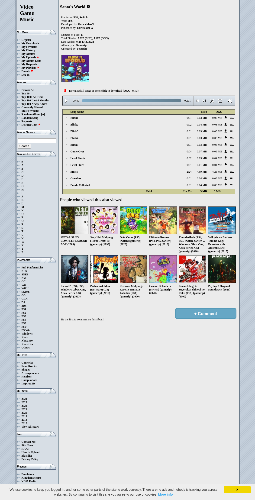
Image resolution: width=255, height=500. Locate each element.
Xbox (25, 337)
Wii (24, 285)
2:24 (189, 171)
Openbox (76, 178)
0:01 (189, 117)
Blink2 (74, 124)
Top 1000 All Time (32, 97)
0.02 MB (217, 117)
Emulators (28, 474)
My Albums (29, 53)
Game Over (77, 151)
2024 (24, 398)
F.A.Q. (25, 448)
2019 (24, 416)
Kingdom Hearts (32, 477)
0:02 (189, 124)
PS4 (24, 319)
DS (23, 302)
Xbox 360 (27, 340)
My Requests (29, 64)
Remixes (27, 376)
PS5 (24, 323)
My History (28, 50)
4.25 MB (217, 171)
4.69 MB (202, 171)
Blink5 (74, 144)
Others (26, 347)
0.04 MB (202, 124)
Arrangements (30, 373)
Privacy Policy (30, 459)
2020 (24, 412)
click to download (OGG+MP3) (120, 90)
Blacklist (27, 455)
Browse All (28, 90)
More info (165, 494)
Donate (27, 71)
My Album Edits (31, 60)
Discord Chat (31, 124)
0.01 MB (202, 165)
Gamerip (81, 45)
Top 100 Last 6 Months (35, 100)
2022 (24, 405)
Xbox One (28, 344)
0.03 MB (202, 117)
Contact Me (29, 441)
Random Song (30, 117)
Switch (26, 292)
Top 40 (26, 93)
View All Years (30, 426)
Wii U (25, 288)
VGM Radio (29, 481)
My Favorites (29, 46)
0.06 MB (217, 151)
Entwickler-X (86, 24)
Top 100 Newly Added (35, 104)
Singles (26, 369)
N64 (24, 278)
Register (27, 40)
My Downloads (30, 43)
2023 (24, 402)
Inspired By (29, 383)
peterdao (82, 48)
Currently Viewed (32, 107)
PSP (24, 326)
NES (24, 271)
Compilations (30, 380)
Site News (27, 445)
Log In (25, 74)
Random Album (31, 114)
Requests (27, 121)
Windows (27, 333)
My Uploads (30, 57)
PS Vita (26, 330)
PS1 (24, 309)
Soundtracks (29, 366)
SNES (25, 274)
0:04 (189, 151)
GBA (25, 298)
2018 (24, 419)
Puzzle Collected (80, 185)
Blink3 (74, 131)
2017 (24, 423)
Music (74, 171)
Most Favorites (30, 111)
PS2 (24, 312)
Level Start (77, 165)
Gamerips (27, 362)
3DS (24, 305)
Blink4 (74, 138)
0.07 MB (202, 151)
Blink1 (74, 117)
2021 (24, 409)
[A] (43, 114)
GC (24, 281)
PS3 (24, 316)
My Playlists (30, 67)
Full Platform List (32, 267)
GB (24, 295)
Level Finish (78, 158)
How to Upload (30, 452)
